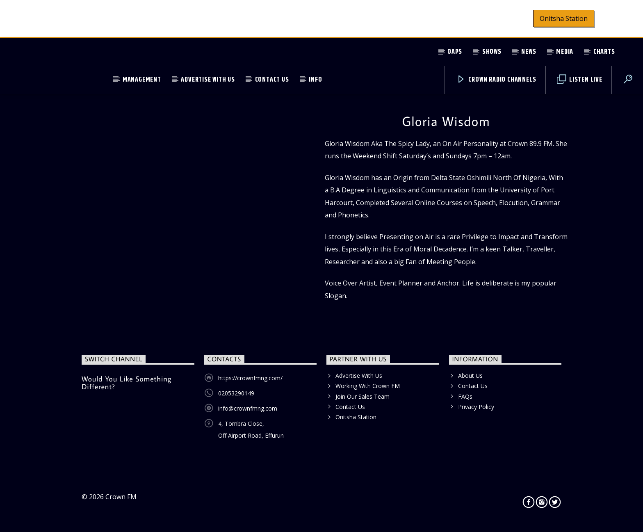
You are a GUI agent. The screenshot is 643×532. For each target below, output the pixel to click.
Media (564, 52)
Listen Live (579, 80)
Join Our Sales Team (362, 396)
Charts (604, 52)
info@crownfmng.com (247, 408)
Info (315, 80)
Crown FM (121, 496)
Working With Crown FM (367, 386)
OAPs (454, 52)
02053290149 (236, 393)
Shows (492, 52)
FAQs (465, 396)
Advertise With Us (208, 80)
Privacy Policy (476, 407)
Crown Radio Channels (496, 80)
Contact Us (272, 80)
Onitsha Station (564, 18)
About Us (470, 375)
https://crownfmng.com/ (250, 378)
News (528, 52)
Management (142, 80)
